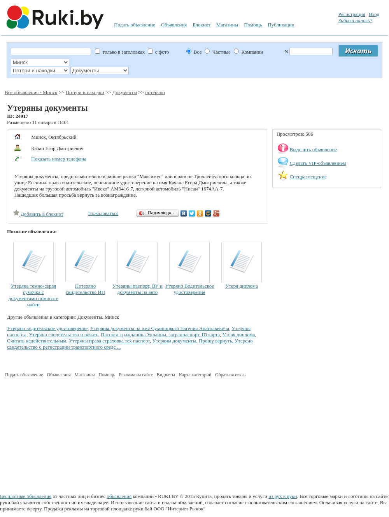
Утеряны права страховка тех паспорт (109, 341)
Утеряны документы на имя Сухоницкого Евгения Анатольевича (159, 328)
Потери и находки (85, 92)
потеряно (155, 92)
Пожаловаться (103, 213)
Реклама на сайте (136, 374)
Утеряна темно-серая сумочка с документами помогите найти (33, 295)
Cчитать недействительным (37, 341)
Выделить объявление (313, 149)
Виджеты (166, 374)
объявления (119, 496)
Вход (374, 14)
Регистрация (351, 14)
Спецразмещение (308, 177)
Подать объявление (134, 25)
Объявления (174, 25)
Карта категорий (195, 374)
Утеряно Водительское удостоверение (189, 289)
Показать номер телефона (58, 159)
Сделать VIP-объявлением (318, 163)
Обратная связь (230, 374)
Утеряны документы (174, 341)
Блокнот (201, 25)
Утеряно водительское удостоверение (47, 328)
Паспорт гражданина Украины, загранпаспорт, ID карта (160, 334)
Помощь (253, 25)
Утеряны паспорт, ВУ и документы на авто (137, 289)
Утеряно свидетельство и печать (63, 334)
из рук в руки (282, 496)
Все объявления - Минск (31, 92)
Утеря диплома (241, 286)
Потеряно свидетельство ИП (85, 289)
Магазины (227, 25)
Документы (124, 92)
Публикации (281, 25)
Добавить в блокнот (38, 214)
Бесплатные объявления (25, 496)
